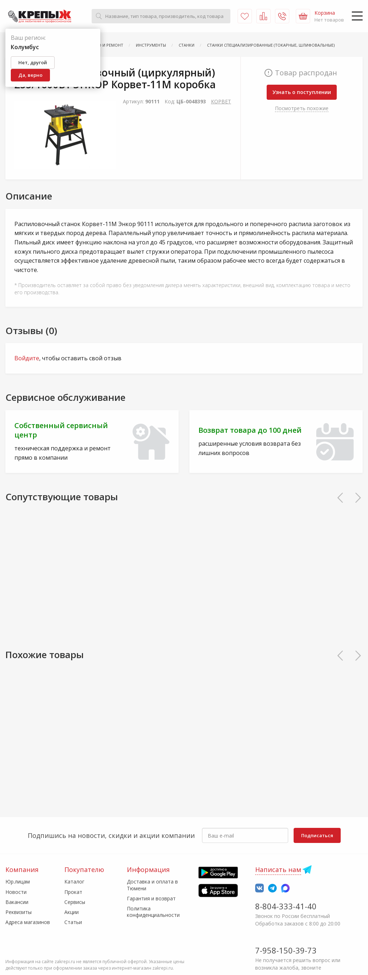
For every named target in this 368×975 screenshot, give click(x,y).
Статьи (73, 922)
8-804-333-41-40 (286, 906)
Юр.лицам (17, 881)
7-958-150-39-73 (286, 950)
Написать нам (278, 869)
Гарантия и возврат (151, 898)
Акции (71, 912)
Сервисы (74, 902)
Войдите (26, 358)
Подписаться (317, 835)
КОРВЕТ (221, 101)
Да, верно (30, 75)
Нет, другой (32, 62)
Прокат (73, 892)
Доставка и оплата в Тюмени (152, 884)
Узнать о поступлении (301, 92)
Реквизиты (18, 912)
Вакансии (16, 902)
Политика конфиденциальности (153, 911)
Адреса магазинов (27, 922)
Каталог (74, 881)
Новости (16, 892)
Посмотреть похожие (301, 108)
